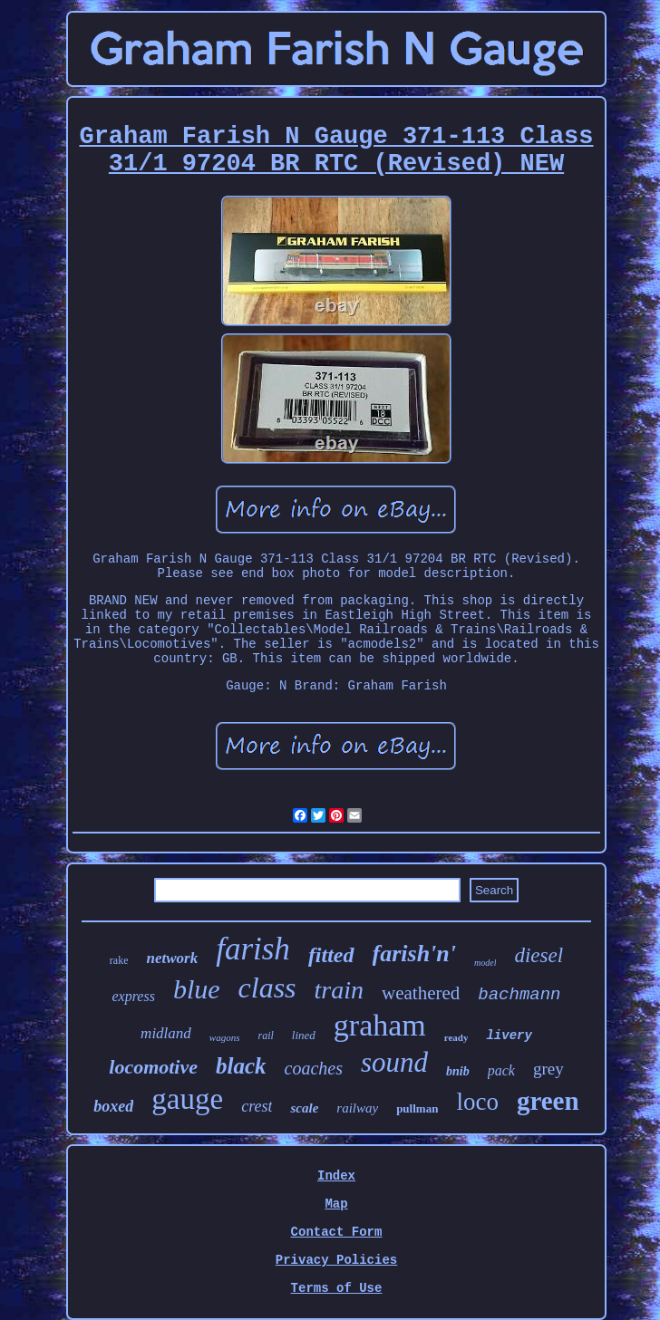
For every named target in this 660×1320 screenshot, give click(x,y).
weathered (421, 993)
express (133, 996)
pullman (417, 1108)
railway (357, 1108)
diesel (538, 955)
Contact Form (337, 1232)
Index (336, 1176)
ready (456, 1037)
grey (548, 1068)
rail (265, 1035)
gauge (187, 1099)
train (339, 990)
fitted (331, 955)
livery (508, 1035)
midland (166, 1033)
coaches (314, 1068)
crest (256, 1106)
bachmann (519, 995)
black (241, 1066)
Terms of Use (337, 1288)
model (485, 963)
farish (253, 949)
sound (394, 1062)
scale (304, 1108)
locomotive (153, 1066)
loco (477, 1101)
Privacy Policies (336, 1260)
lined (303, 1035)
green (548, 1100)
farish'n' (415, 953)
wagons (224, 1037)
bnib (458, 1071)
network (172, 958)
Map (336, 1204)
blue (196, 989)
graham (380, 1025)
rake (119, 960)
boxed (113, 1106)
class (267, 987)
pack (501, 1070)
